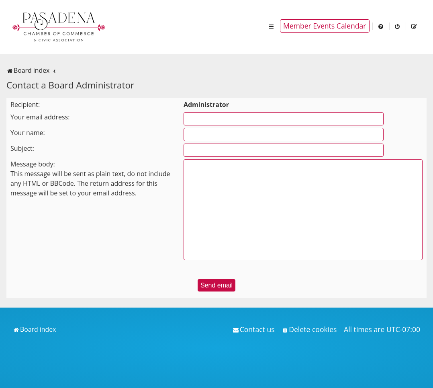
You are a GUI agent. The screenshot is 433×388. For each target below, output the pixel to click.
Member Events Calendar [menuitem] (324, 26)
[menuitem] (381, 26)
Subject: (22, 148)
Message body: (32, 164)
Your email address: (39, 117)
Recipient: (25, 104)
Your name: (27, 132)
